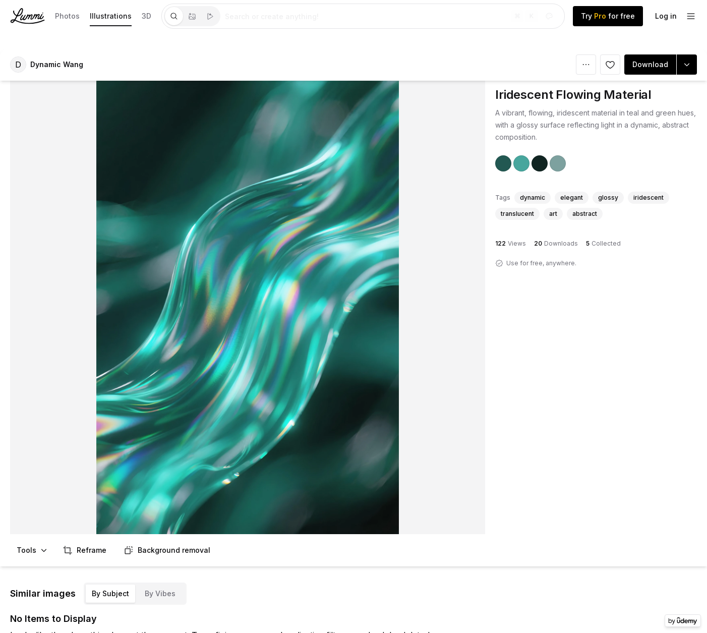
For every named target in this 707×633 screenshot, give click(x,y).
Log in (666, 16)
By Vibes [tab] (160, 593)
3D (146, 16)
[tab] (174, 16)
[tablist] (192, 16)
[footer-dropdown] (691, 16)
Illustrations (111, 16)
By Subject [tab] (110, 593)
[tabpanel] (392, 16)
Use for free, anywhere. (541, 263)
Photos (67, 16)
